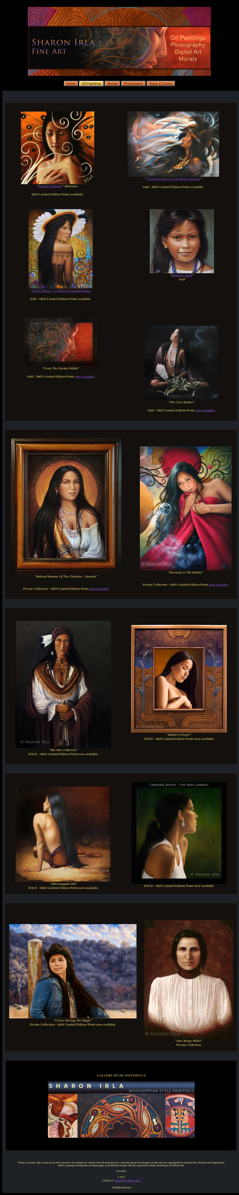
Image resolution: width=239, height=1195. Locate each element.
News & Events (161, 83)
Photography (133, 83)
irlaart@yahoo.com (127, 1180)
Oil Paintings (91, 83)
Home (71, 83)
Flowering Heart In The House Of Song (173, 179)
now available (84, 376)
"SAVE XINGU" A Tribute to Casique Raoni (60, 291)
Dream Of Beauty (50, 186)
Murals (112, 83)
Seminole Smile (181, 275)
